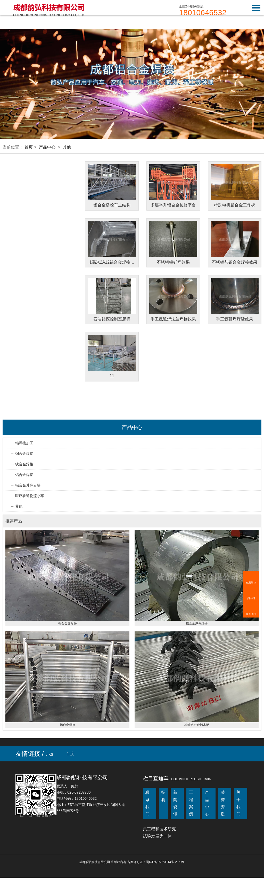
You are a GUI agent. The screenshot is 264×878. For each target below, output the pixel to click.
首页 (28, 147)
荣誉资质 (223, 803)
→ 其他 (16, 507)
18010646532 (203, 12)
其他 (67, 147)
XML (181, 862)
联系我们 (147, 803)
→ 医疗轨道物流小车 (27, 496)
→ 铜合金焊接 (22, 454)
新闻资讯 (175, 803)
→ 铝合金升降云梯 (25, 485)
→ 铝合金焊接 (22, 475)
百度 (70, 754)
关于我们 (238, 803)
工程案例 (191, 803)
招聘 (163, 796)
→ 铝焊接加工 (22, 443)
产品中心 (47, 147)
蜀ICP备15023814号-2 (161, 862)
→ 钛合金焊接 (22, 464)
